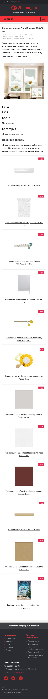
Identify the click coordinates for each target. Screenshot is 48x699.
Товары (13, 34)
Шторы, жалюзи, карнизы (12, 36)
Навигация (7, 18)
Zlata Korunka (8, 123)
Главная (5, 34)
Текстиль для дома (25, 34)
